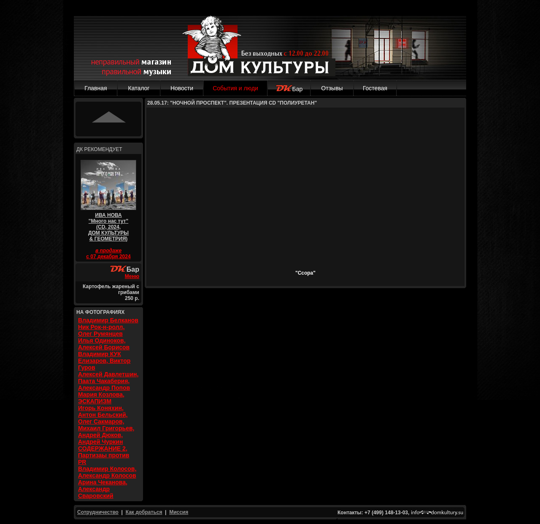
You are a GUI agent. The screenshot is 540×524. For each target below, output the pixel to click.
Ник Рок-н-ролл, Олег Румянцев (101, 330)
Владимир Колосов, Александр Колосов (107, 472)
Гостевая (375, 88)
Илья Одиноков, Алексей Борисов (104, 344)
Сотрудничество (98, 512)
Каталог (139, 88)
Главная (95, 88)
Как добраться (144, 512)
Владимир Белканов (108, 320)
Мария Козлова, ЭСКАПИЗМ (101, 398)
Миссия (178, 512)
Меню (132, 276)
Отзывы (332, 88)
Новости (181, 88)
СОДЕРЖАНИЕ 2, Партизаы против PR (103, 455)
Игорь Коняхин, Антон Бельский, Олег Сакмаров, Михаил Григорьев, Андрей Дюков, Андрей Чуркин (106, 425)
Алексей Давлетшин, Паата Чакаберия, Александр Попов (108, 381)
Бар (289, 89)
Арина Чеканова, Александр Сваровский (102, 489)
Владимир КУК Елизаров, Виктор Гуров (104, 361)
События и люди (235, 88)
